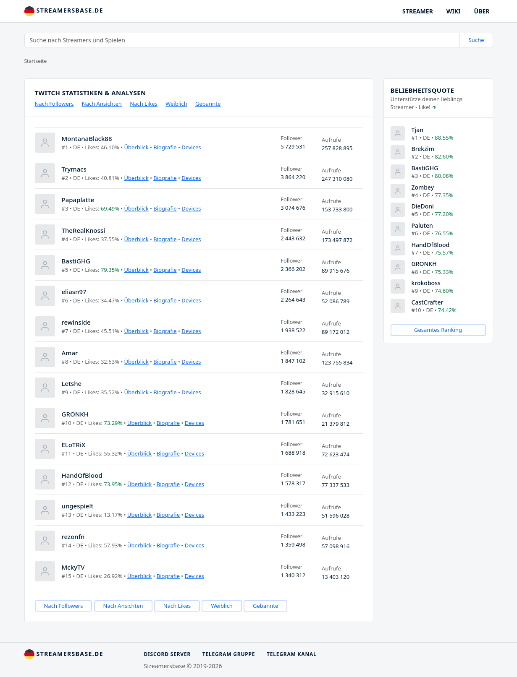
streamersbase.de (63, 11)
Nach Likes (143, 103)
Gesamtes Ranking (438, 329)
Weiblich (176, 103)
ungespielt (78, 506)
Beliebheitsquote (422, 90)
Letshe (72, 383)
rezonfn (73, 536)
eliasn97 (74, 291)
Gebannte (207, 103)
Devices (191, 147)
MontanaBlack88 (87, 138)
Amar (70, 353)
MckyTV (73, 567)
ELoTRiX (74, 444)
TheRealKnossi (83, 230)
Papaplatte (78, 199)
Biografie (164, 147)
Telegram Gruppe (228, 654)
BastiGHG (76, 261)
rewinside (76, 322)
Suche (476, 40)
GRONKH (75, 414)
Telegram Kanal (292, 654)
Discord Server (167, 654)
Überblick (136, 147)
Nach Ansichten (102, 103)
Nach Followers (54, 103)
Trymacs (74, 169)
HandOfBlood (82, 475)
